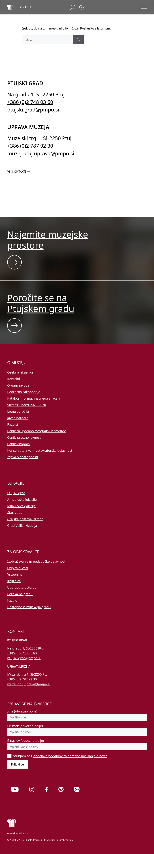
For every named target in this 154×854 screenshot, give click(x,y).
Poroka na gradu (20, 594)
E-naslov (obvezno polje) (25, 740)
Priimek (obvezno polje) (25, 726)
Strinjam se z (60, 756)
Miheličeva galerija (21, 506)
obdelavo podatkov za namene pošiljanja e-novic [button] (70, 756)
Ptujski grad (16, 493)
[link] (15, 789)
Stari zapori (16, 512)
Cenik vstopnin (18, 444)
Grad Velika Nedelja (22, 525)
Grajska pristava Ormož (25, 519)
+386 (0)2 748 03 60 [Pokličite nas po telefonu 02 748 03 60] (30, 101)
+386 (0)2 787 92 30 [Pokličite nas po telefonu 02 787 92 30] (30, 145)
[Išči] (78, 39)
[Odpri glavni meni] (144, 7)
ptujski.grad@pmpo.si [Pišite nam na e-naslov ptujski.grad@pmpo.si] (33, 109)
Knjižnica (14, 581)
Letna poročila (18, 411)
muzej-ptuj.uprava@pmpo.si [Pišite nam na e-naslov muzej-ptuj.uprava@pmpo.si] (40, 153)
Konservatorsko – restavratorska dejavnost (39, 450)
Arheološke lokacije (22, 499)
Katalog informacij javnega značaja (33, 398)
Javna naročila (17, 418)
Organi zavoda (18, 385)
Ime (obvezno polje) (22, 711)
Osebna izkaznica (20, 372)
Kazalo (12, 600)
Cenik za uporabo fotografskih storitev (36, 431)
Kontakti (13, 379)
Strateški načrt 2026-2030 (26, 405)
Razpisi (12, 424)
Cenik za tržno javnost (24, 437)
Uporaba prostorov (21, 587)
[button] (25, 7)
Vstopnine (15, 574)
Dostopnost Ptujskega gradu (29, 607)
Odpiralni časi (17, 568)
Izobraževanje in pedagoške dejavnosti (36, 561)
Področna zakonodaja (23, 392)
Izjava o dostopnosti (22, 457)
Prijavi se (17, 764)
